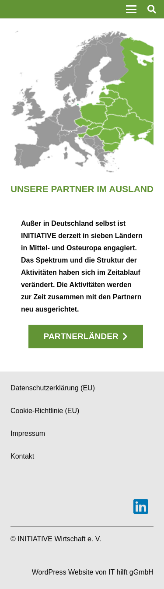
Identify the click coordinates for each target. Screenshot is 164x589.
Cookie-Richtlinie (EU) (44, 410)
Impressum (27, 433)
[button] (131, 9)
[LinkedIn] (141, 506)
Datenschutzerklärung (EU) (52, 388)
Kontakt (22, 456)
